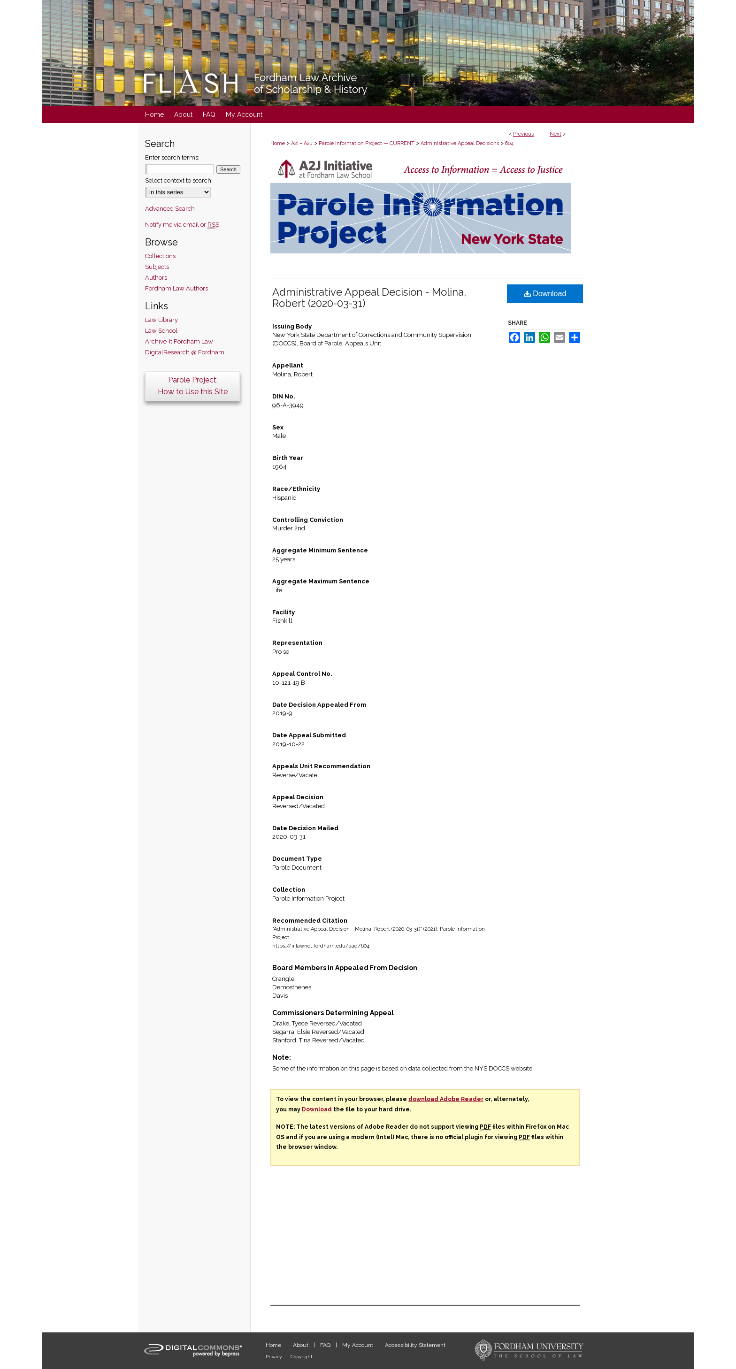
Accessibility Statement (415, 1345)
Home (277, 143)
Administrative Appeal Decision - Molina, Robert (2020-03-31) (369, 297)
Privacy (274, 1356)
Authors (156, 277)
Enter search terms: (172, 157)
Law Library (161, 319)
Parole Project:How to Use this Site (193, 385)
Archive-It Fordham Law (179, 341)
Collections (160, 256)
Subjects (157, 266)
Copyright (302, 1356)
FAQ (326, 1345)
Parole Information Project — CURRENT (366, 143)
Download (545, 294)
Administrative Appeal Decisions (460, 143)
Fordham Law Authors (176, 288)
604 (509, 143)
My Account (358, 1345)
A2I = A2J (302, 143)
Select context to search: (179, 180)
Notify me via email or (182, 224)
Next (555, 134)
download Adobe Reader (445, 1099)
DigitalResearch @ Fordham (184, 352)
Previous (523, 134)
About (301, 1345)
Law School (161, 330)
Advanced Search (170, 208)
